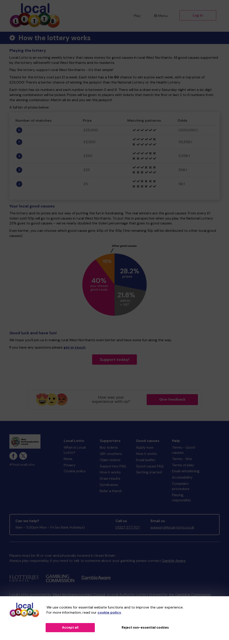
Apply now (144, 447)
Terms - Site (182, 458)
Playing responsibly (181, 497)
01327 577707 (127, 527)
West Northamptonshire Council (79, 594)
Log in (198, 15)
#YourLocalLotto (22, 464)
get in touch (74, 347)
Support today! (114, 359)
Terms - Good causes (183, 450)
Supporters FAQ (113, 466)
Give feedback (172, 399)
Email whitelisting (185, 471)
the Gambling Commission (190, 594)
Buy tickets (109, 447)
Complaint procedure (180, 486)
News (68, 458)
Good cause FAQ (149, 466)
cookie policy (109, 612)
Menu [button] (161, 15)
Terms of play (183, 465)
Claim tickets (110, 460)
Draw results (110, 478)
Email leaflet (145, 460)
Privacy (70, 465)
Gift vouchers (111, 453)
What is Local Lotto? (75, 450)
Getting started (149, 472)
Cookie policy (75, 471)
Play (137, 15)
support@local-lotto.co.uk (172, 527)
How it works (110, 472)
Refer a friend (110, 491)
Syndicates (109, 484)
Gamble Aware (174, 560)
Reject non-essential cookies (145, 627)
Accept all (70, 627)
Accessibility (182, 477)
